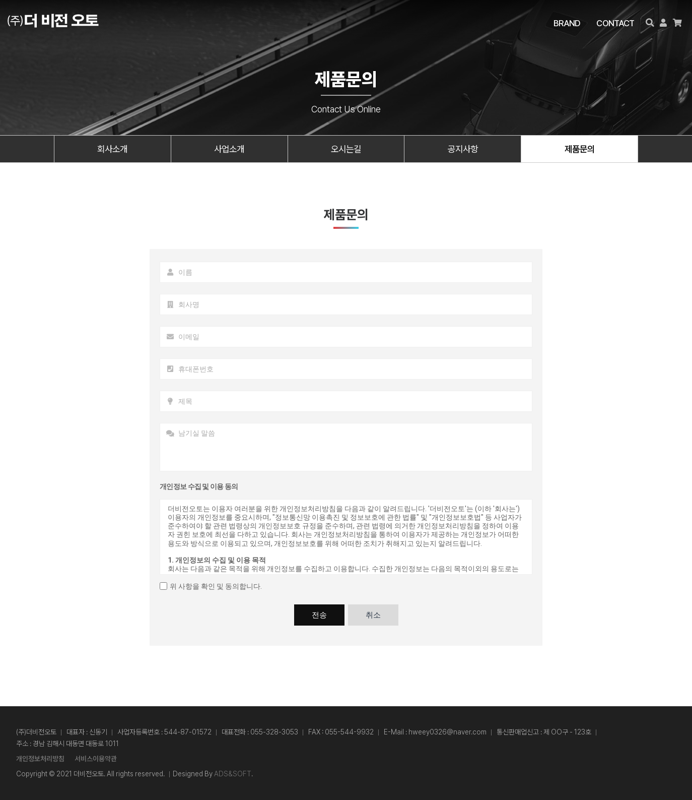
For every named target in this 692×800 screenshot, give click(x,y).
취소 (373, 615)
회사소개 (112, 149)
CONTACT (616, 23)
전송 (319, 615)
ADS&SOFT (232, 774)
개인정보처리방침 (40, 759)
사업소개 (229, 149)
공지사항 (463, 149)
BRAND (567, 23)
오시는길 (346, 149)
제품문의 (580, 149)
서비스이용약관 (96, 759)
